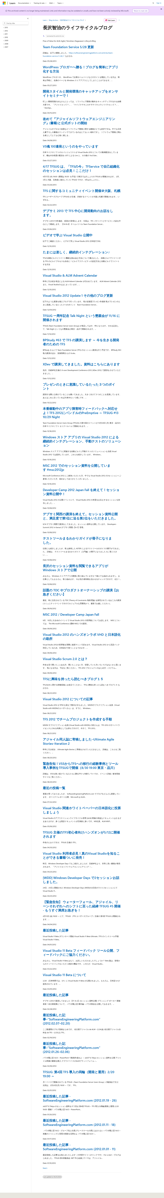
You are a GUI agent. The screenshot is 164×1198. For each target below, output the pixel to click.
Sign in (158, 3)
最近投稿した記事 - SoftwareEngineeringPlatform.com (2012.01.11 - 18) (79, 1122)
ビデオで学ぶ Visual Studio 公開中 (67, 235)
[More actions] (119, 20)
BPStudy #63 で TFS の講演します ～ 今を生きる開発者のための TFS (81, 342)
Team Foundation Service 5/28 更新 (68, 47)
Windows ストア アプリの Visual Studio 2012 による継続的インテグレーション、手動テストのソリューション (82, 441)
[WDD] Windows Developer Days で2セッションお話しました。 (81, 880)
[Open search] (153, 3)
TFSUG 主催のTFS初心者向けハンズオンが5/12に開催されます (81, 834)
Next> (45, 1168)
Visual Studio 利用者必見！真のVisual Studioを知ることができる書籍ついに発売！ (81, 855)
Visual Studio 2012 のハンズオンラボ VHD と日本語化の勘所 (82, 636)
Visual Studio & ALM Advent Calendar (70, 275)
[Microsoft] (4, 3)
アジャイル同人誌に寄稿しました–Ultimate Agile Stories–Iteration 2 (78, 741)
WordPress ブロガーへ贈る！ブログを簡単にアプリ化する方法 (80, 69)
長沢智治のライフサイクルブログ (72, 20)
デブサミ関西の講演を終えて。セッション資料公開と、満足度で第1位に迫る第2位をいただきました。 (80, 516)
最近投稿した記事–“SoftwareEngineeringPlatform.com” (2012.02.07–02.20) (71, 1019)
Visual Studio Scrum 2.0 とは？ (65, 659)
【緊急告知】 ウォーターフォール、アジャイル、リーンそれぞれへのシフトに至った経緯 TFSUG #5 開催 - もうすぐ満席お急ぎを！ (82, 906)
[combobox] (15, 23)
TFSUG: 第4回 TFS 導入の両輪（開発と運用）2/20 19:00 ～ (78, 1074)
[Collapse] (28, 18)
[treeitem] (16, 27)
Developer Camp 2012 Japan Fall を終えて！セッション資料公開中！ (81, 492)
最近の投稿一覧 (54, 788)
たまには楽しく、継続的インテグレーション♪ (76, 252)
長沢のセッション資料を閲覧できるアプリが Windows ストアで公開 (75, 568)
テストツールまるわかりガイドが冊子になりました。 (77, 540)
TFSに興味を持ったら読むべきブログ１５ (73, 679)
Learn (45, 20)
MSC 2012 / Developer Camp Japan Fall (71, 614)
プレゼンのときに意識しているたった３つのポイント (79, 386)
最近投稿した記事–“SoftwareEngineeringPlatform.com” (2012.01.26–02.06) (71, 1047)
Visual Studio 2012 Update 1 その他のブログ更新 (78, 295)
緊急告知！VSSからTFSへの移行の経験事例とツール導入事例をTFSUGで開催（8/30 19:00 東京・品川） (80, 765)
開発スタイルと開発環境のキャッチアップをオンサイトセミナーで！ (80, 93)
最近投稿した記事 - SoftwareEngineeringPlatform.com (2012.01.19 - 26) (80, 1098)
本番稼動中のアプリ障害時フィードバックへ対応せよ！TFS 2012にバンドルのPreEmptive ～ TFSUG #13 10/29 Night (80, 412)
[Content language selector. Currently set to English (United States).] (13, 1195)
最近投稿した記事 (56, 930)
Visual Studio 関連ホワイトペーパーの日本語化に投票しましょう (82, 810)
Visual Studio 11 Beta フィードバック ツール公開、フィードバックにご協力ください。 (81, 952)
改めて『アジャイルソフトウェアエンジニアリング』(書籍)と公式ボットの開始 (79, 121)
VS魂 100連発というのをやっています (70, 146)
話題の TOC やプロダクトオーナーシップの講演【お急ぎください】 (81, 592)
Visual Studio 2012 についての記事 (68, 699)
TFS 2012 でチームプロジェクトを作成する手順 (77, 719)
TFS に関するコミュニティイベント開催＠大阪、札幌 (81, 191)
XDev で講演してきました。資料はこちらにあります (81, 364)
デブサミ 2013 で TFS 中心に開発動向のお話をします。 (78, 213)
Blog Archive (53, 20)
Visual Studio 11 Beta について (64, 975)
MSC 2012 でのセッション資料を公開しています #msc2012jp (76, 467)
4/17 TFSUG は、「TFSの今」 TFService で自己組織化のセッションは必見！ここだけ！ (81, 168)
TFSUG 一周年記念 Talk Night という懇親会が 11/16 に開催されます (81, 317)
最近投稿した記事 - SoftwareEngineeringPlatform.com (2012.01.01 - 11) (79, 1147)
